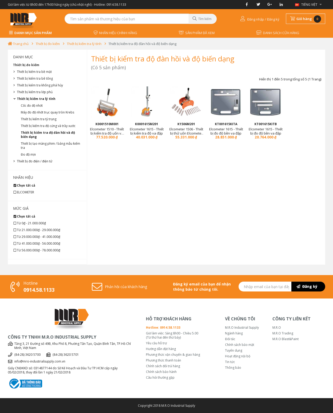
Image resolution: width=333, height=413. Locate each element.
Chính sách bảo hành (161, 372)
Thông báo (233, 368)
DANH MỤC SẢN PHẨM (30, 32)
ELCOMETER (25, 192)
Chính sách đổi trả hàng (163, 366)
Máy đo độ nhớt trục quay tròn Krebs (47, 112)
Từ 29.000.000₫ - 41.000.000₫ (38, 236)
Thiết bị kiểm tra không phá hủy (40, 85)
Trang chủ (18, 43)
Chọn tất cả (26, 185)
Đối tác (230, 339)
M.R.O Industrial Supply (242, 328)
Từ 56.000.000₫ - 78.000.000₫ (38, 250)
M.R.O (276, 328)
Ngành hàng (234, 333)
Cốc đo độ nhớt (32, 105)
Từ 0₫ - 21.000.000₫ (31, 223)
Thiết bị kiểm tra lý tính (84, 43)
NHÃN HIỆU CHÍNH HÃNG (115, 32)
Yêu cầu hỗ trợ (156, 343)
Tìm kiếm (202, 18)
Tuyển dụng (233, 350)
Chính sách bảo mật (239, 345)
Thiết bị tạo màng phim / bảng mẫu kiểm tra (50, 145)
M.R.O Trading (282, 333)
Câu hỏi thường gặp (160, 378)
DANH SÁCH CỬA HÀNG (277, 32)
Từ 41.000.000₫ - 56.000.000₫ (38, 243)
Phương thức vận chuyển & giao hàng (173, 355)
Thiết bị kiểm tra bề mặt (34, 71)
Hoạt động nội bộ (237, 356)
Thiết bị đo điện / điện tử (34, 161)
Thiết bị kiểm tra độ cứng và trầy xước (48, 126)
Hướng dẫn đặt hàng (161, 349)
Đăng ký (307, 286)
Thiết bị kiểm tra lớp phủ (35, 92)
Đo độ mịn (28, 154)
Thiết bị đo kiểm (48, 43)
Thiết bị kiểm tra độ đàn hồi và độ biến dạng (142, 43)
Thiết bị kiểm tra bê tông (35, 78)
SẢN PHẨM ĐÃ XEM (197, 32)
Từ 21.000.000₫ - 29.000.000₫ (38, 230)
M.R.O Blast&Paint (285, 339)
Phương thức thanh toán (163, 360)
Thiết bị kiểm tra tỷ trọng (38, 119)
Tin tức (230, 362)
